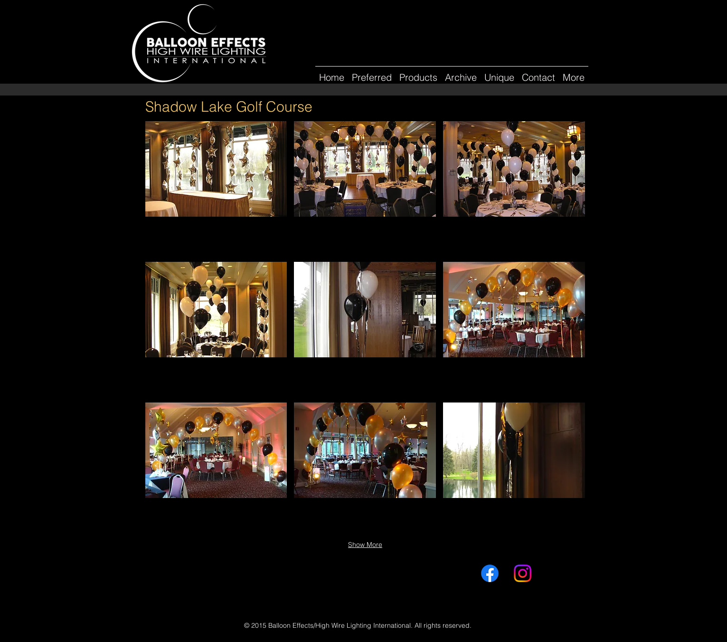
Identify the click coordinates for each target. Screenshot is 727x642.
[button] (461, 73)
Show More (365, 544)
